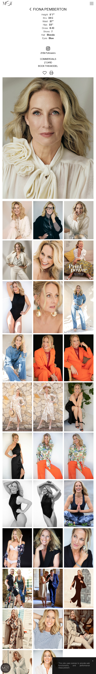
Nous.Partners (57, 431)
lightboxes (30, 426)
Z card (48, 62)
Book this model (48, 66)
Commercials (48, 59)
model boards (64, 426)
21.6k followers (48, 50)
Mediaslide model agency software (48, 429)
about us (42, 426)
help (52, 426)
